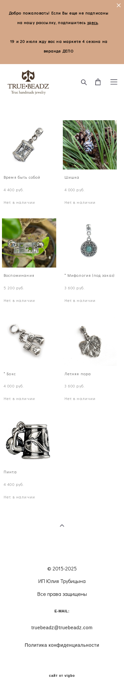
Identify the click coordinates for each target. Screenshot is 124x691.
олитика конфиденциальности (62, 645)
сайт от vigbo (62, 675)
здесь (92, 22)
